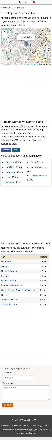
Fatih (33, 162)
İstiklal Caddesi (8, 281)
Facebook (6, 150)
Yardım (34, 428)
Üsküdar (10, 182)
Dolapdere (6, 262)
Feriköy (4, 276)
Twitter (16, 150)
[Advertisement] (26, 92)
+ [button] (4, 32)
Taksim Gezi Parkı (10, 300)
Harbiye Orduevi (9, 271)
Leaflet (26, 64)
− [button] (4, 36)
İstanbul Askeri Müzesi (12, 285)
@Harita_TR (45, 428)
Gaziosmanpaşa (39, 175)
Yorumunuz (7, 383)
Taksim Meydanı (9, 304)
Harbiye (5, 295)
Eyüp (8, 177)
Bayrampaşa (37, 167)
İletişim (6, 428)
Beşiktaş (10, 167)
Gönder (7, 407)
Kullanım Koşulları (20, 428)
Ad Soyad (7, 373)
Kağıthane (11, 172)
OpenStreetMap (36, 64)
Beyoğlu (10, 162)
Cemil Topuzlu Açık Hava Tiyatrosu (18, 290)
